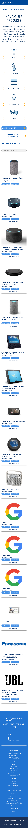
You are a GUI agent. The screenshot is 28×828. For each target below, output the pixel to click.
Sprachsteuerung (14, 774)
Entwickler (14, 805)
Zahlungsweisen (13, 785)
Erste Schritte (14, 755)
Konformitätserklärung (14, 804)
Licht (14, 765)
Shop (14, 781)
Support (14, 800)
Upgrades (14, 783)
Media (14, 811)
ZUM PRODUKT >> (14, 187)
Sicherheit (14, 770)
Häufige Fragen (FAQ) (14, 798)
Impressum (5, 824)
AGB (14, 789)
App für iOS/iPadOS (14, 759)
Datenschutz (18, 824)
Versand (14, 787)
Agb (11, 824)
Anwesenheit (14, 776)
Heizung (14, 766)
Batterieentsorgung (14, 802)
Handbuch (14, 796)
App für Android (14, 757)
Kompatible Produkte (14, 753)
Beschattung (14, 768)
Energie (14, 772)
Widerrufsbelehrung (14, 790)
